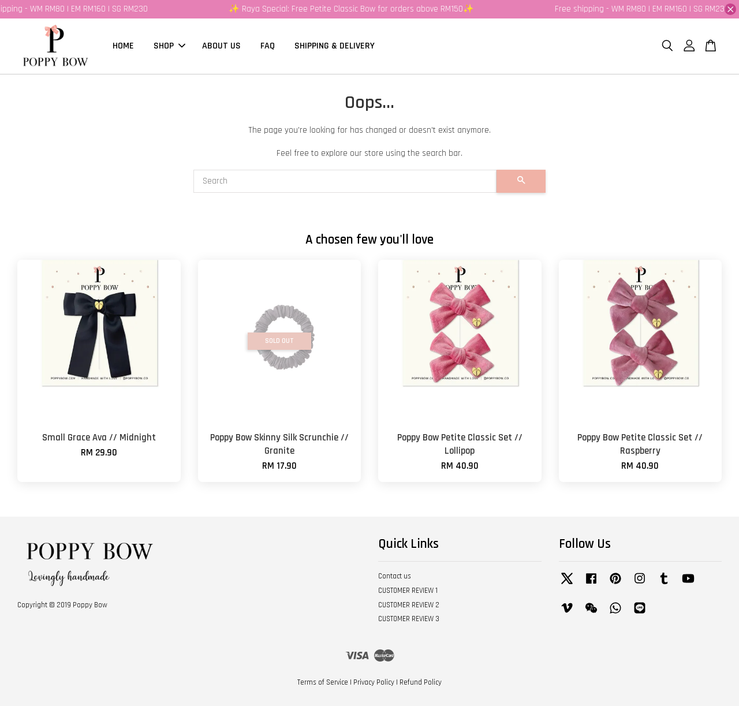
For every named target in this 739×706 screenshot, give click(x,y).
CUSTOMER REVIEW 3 (408, 618)
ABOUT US (221, 46)
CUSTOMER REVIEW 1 (408, 590)
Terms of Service (322, 682)
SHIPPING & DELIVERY (334, 46)
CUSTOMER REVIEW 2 (408, 605)
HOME (123, 46)
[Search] (345, 181)
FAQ (267, 46)
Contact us (394, 576)
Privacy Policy (373, 682)
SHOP (169, 46)
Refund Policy (421, 682)
